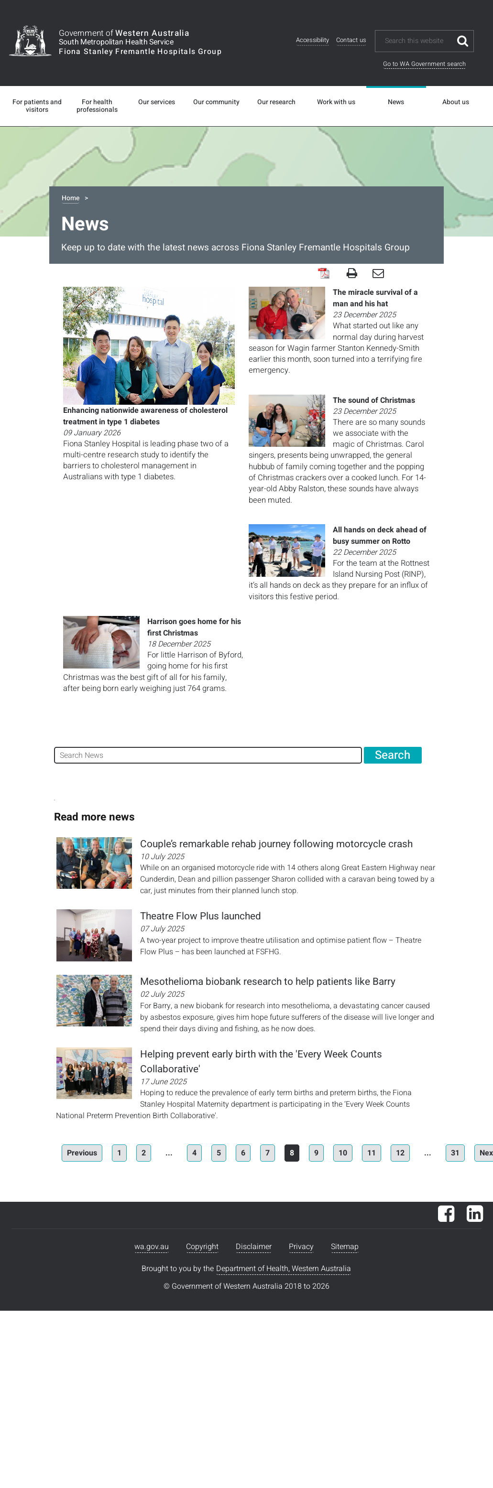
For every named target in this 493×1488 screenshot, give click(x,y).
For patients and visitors (37, 106)
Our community (216, 102)
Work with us (336, 102)
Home (70, 198)
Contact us (351, 40)
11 (371, 1153)
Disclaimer (254, 1246)
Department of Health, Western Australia (283, 1268)
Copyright (202, 1246)
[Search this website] (418, 41)
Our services (156, 102)
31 (455, 1153)
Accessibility (312, 40)
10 (343, 1153)
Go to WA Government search (424, 63)
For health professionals (97, 106)
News (396, 102)
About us (455, 102)
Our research (276, 102)
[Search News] (208, 755)
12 (400, 1153)
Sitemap (345, 1246)
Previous (82, 1153)
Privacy (301, 1246)
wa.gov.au (151, 1246)
